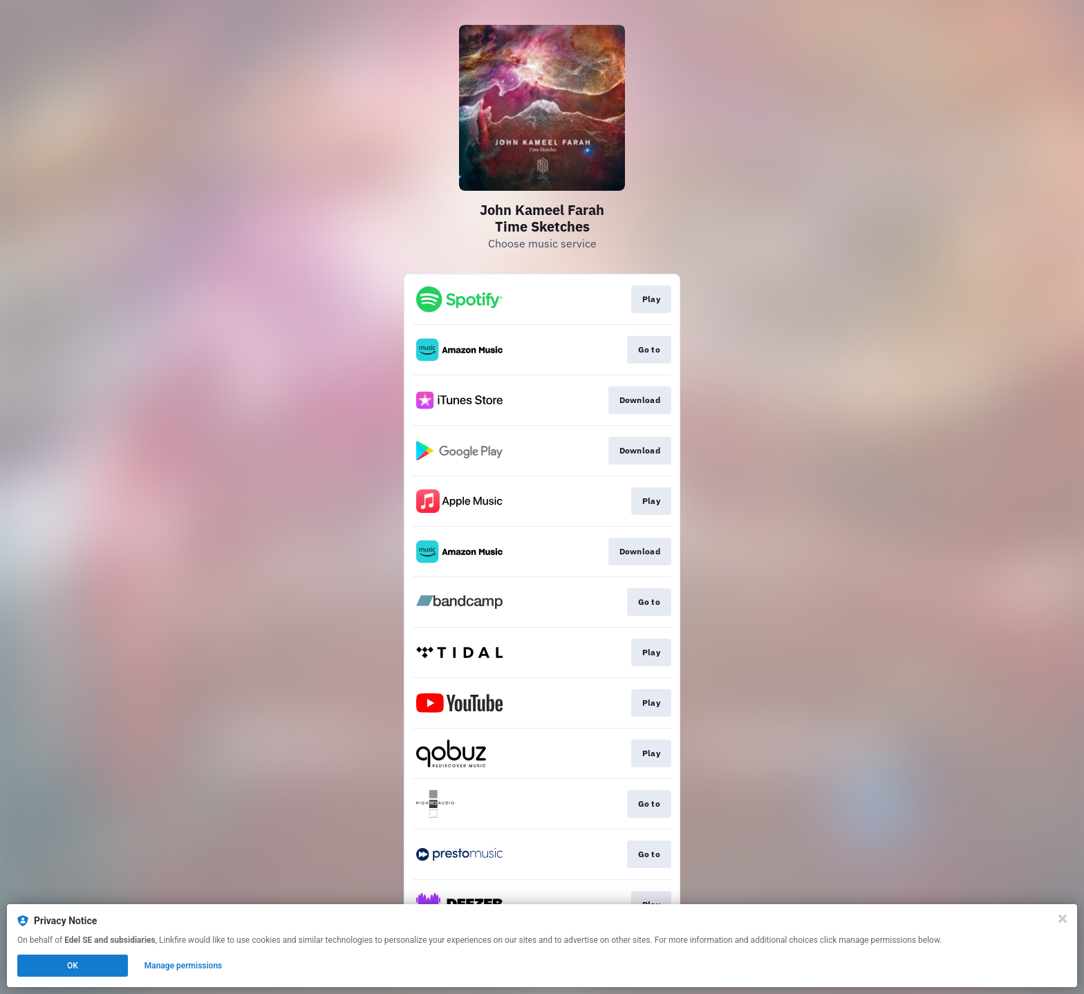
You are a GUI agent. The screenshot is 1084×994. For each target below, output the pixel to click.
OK (72, 965)
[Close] (1063, 919)
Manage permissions (183, 965)
